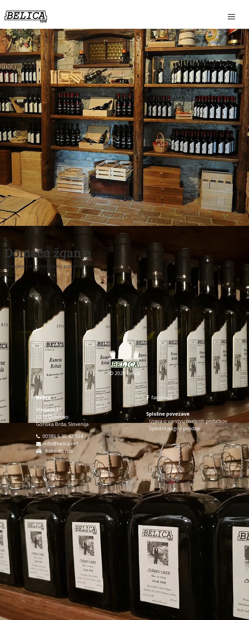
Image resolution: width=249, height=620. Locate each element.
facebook (159, 397)
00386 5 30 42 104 (62, 436)
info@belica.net (60, 443)
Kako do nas (58, 450)
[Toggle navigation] (231, 16)
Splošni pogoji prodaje (174, 428)
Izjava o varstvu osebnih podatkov (188, 421)
